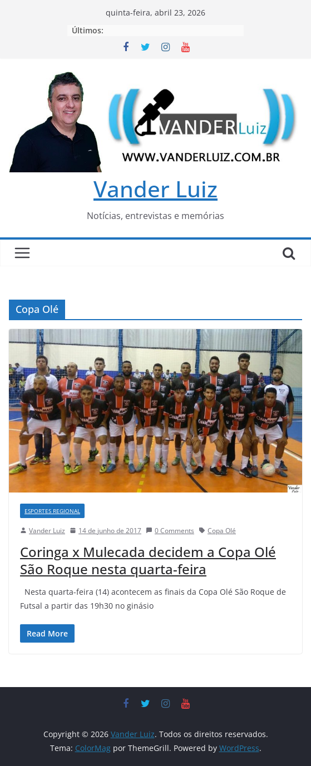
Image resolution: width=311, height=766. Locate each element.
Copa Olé (222, 530)
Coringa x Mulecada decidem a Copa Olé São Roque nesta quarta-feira (148, 560)
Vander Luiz (155, 188)
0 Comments (170, 530)
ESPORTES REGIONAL (52, 511)
